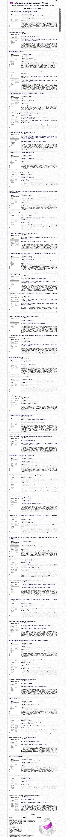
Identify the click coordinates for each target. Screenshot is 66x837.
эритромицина (24, 261)
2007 (27, 820)
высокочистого (27, 422)
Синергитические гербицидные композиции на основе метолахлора (26, 93)
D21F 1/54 (30, 198)
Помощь (42, 5)
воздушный (26, 705)
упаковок (55, 647)
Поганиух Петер (36, 55)
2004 (33, 820)
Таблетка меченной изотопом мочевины (19, 776)
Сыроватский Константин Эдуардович (32, 381)
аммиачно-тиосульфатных (46, 39)
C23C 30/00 (25, 177)
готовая (36, 281)
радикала (55, 260)
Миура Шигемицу (33, 780)
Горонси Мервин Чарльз (29, 799)
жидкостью (42, 323)
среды (34, 484)
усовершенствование (42, 686)
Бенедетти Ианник (40, 257)
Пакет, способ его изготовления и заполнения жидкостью (24, 316)
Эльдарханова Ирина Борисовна (31, 625)
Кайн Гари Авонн (28, 564)
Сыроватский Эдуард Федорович (48, 381)
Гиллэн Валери (28, 760)
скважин (22, 609)
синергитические (27, 101)
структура (26, 364)
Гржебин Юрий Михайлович (29, 440)
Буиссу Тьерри (33, 15)
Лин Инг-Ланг (27, 702)
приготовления (42, 80)
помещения (36, 344)
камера (26, 344)
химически (41, 524)
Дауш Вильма (28, 55)
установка (30, 159)
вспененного (46, 221)
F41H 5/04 (25, 363)
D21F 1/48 (25, 198)
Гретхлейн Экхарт (24, 77)
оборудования (28, 609)
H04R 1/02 (25, 461)
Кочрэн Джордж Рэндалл (41, 278)
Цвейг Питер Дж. (27, 500)
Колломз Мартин (28, 459)
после (42, 725)
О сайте (46, 5)
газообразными (24, 525)
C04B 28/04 (36, 401)
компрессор (31, 705)
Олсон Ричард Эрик (39, 565)
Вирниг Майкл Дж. (36, 36)
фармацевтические (33, 80)
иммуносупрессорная (31, 547)
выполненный (26, 462)
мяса (34, 159)
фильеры (25, 667)
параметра (32, 241)
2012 (31, 819)
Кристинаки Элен (40, 15)
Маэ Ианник (50, 760)
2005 (31, 820)
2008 (25, 820)
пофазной (34, 608)
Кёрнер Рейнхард (53, 55)
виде (40, 462)
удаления (44, 141)
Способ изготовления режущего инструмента (21, 172)
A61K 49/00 (25, 781)
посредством (35, 444)
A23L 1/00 (36, 762)
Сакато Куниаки (48, 780)
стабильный (54, 80)
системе (37, 241)
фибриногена (46, 569)
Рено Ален (27, 15)
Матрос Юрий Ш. (28, 722)
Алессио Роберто (45, 542)
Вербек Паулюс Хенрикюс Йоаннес (42, 136)
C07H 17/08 (25, 259)
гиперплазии (23, 121)
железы (26, 120)
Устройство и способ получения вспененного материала (23, 213)
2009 (24, 820)
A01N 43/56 (31, 585)
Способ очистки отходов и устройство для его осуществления (25, 795)
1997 (33, 821)
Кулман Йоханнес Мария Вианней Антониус (34, 237)
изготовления (42, 179)
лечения (39, 18)
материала (41, 221)
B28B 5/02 (25, 219)
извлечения (37, 39)
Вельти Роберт (27, 341)
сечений (30, 667)
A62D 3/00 (31, 401)
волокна (45, 667)
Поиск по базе (36, 5)
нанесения (42, 344)
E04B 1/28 (25, 501)
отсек (46, 647)
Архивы (26, 5)
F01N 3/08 (25, 723)
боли (25, 18)
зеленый (45, 628)
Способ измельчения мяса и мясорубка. (19, 376)
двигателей (32, 725)
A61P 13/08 (25, 118)
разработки (54, 608)
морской (30, 444)
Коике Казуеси (51, 584)
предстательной (53, 120)
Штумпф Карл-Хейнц (38, 76)
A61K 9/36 (25, 280)
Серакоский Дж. (28, 36)
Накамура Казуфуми (29, 584)
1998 (31, 821)
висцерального (45, 18)
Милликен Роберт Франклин (30, 97)
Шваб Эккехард (44, 55)
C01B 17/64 (25, 38)
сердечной (27, 303)
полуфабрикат (33, 763)
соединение (23, 547)
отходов (25, 802)
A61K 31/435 (25, 17)
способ (28, 18)
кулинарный (26, 763)
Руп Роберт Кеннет (37, 664)
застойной (23, 304)
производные (30, 587)
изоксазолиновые (39, 569)
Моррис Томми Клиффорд (30, 278)
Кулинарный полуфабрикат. (16, 756)
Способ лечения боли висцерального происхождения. (23, 11)
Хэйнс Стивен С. (46, 217)
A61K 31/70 (31, 259)
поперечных (35, 667)
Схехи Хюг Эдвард (41, 605)
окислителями (28, 524)
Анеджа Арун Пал (28, 664)
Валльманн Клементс (28, 176)
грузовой (50, 647)
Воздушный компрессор (15, 698)
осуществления (31, 802)
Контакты (52, 5)
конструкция (33, 503)
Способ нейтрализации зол (16, 396)
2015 (25, 819)
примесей (29, 141)
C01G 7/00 (37, 38)
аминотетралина (53, 303)
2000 (27, 821)
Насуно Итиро (44, 584)
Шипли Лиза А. (45, 117)
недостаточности (45, 303)
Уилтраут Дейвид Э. (36, 217)
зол (25, 403)
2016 (24, 819)
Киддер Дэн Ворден (50, 97)
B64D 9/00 (25, 646)
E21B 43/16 (30, 522)
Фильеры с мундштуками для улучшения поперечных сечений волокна (27, 660)
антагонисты (32, 569)
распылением (23, 345)
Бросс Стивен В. (28, 521)
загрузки (36, 647)
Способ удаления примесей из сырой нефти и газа (22, 132)
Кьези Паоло (28, 300)
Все (34, 821)
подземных (38, 525)
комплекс (45, 443)
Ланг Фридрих (46, 76)
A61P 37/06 (32, 545)
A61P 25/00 (25, 79)
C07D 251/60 (25, 421)
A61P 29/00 (31, 17)
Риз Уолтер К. (36, 521)
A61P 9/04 (25, 301)
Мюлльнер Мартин (35, 419)
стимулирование (31, 525)
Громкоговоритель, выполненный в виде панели (21, 455)
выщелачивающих (28, 40)
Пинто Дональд (47, 565)
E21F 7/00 (25, 522)
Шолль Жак (33, 257)
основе (30, 81)
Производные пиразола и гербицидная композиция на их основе (26, 580)
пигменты (34, 59)
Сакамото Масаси (37, 584)
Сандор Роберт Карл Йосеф (49, 237)
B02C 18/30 (25, 382)
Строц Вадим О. (35, 722)
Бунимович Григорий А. (45, 722)
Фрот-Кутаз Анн (35, 760)
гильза (45, 744)
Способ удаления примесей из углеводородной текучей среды (25, 475)
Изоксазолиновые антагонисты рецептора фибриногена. (23, 559)
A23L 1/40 (25, 762)
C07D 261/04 (25, 567)
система (47, 344)
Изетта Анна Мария (36, 542)
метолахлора (50, 101)
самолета (31, 647)
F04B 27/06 (30, 704)
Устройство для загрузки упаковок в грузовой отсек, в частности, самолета (28, 640)
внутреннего (54, 725)
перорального (42, 281)
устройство (23, 200)
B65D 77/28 (25, 322)
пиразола (48, 587)
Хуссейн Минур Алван (48, 564)
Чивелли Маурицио (49, 299)
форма (33, 281)
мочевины (35, 783)
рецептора (26, 569)
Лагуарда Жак (27, 257)
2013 (29, 819)
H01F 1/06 (31, 58)
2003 (34, 820)
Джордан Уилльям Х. (36, 117)
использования (28, 608)
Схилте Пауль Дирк (52, 480)
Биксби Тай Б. (28, 217)
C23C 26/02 (31, 177)
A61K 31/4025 (26, 545)
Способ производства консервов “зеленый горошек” (22, 621)
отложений (47, 524)
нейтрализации (30, 403)
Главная (14, 5)
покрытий (31, 344)
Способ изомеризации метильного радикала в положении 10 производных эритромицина (32, 253)
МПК (31, 5)
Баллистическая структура (16, 357)
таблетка (31, 783)
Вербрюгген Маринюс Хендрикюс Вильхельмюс (34, 137)
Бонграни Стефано (29, 299)
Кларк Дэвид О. (28, 117)
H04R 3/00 (30, 461)
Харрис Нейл (34, 459)
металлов (55, 39)
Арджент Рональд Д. (27, 218)
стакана (29, 744)
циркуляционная (53, 344)
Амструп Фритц (27, 156)
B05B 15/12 (25, 342)
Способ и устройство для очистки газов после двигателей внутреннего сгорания (30, 718)
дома (37, 503)
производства (40, 628)
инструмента (35, 179)
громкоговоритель (34, 462)
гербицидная (36, 587)
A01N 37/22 (25, 100)
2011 (33, 819)
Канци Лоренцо (28, 419)
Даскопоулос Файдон (29, 136)
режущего (26, 179)
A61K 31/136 (31, 301)
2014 (27, 819)
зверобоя (49, 80)
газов (45, 725)
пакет (47, 323)
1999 (29, 821)
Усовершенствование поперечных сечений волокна (22, 679)
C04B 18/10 (25, 401)
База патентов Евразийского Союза (31, 3)
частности (26, 647)
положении (29, 261)
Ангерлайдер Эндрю (37, 218)
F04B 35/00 (36, 704)
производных (43, 260)
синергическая (54, 546)
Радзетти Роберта (39, 299)
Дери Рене (26, 400)
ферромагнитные (27, 59)
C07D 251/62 (32, 421)
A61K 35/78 (31, 79)
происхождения (34, 18)
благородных (34, 40)
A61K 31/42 (31, 567)
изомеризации (35, 260)
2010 (34, 819)
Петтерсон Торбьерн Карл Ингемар (31, 741)
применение (28, 304)
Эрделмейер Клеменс (29, 76)
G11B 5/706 (25, 58)
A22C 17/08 (31, 158)
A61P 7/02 (37, 567)
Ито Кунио (27, 780)
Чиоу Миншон (26, 361)
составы (26, 80)
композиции (44, 101)
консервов (26, 628)
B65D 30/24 (31, 322)
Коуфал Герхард (43, 419)
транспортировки (24, 444)
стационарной (38, 443)
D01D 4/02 (25, 665)
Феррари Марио (53, 542)
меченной (26, 783)
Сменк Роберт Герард (52, 137)
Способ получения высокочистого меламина (20, 415)
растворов (27, 39)
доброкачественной (44, 120)
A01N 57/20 (31, 100)
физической (46, 241)
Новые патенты (20, 5)
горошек (35, 628)
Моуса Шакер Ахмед (38, 564)
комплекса (32, 443)
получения (26, 221)
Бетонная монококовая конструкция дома (19, 496)
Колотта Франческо (25, 543)
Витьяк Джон (30, 565)
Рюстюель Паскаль (43, 760)
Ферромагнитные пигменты (16, 51)
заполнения (30, 323)
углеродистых (35, 524)
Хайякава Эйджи (41, 780)
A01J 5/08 (25, 743)
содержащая (27, 546)
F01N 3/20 (30, 723)
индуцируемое (54, 524)
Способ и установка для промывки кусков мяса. (21, 152)
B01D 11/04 (31, 38)
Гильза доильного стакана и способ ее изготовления (22, 737)
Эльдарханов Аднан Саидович (45, 625)
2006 (29, 820)
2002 (24, 821)
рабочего (29, 345)
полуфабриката (30, 200)
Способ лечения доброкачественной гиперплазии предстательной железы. (28, 113)
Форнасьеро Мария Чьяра (35, 543)
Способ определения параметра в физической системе (23, 233)
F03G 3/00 (25, 704)
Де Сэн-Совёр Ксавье (28, 320)
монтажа (26, 443)
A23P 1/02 (30, 762)
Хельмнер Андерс (27, 644)
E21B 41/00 (25, 482)
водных (31, 39)
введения (53, 281)
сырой (33, 141)
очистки (22, 726)
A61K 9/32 (30, 280)
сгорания (38, 725)
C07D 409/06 (25, 585)
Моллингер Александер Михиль (27, 138)
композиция (34, 546)
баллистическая (32, 364)
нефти (25, 141)
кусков (37, 159)
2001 (25, 821)
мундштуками (50, 667)
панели (43, 462)
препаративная (27, 281)
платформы (50, 443)
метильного (27, 260)
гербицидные (34, 101)
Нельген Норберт (41, 97)
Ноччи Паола (27, 542)
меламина (33, 422)
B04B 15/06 (25, 158)
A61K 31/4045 (32, 118)
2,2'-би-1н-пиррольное (44, 546)
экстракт (23, 81)
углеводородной (39, 484)
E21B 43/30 (25, 606)
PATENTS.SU (28, 836)
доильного (41, 744)
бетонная (41, 503)
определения (26, 241)
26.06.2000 (29, 14)
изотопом (40, 783)
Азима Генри (41, 459)
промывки (42, 159)
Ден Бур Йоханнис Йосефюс (30, 605)
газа (40, 141)
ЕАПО (27, 834)
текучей (50, 484)
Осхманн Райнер (53, 76)
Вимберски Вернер (24, 56)
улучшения (40, 667)
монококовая (26, 503)
